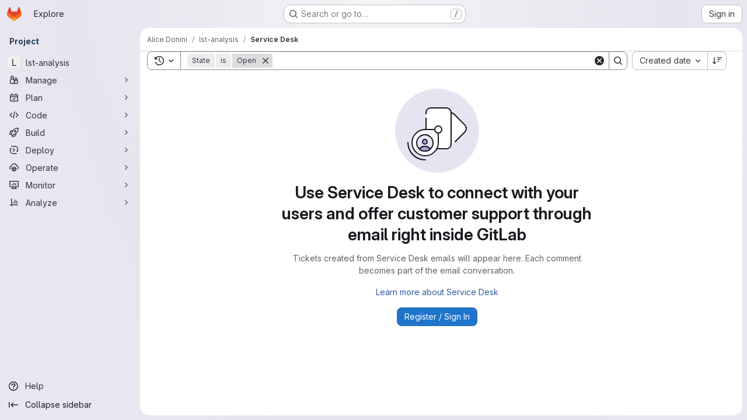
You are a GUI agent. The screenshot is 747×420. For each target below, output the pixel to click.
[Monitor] (70, 185)
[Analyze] (70, 202)
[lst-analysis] (70, 62)
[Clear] (599, 61)
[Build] (70, 132)
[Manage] (70, 80)
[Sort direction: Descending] (717, 60)
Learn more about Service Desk (437, 292)
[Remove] (266, 61)
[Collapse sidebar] (70, 405)
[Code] (70, 115)
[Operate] (70, 167)
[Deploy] (70, 150)
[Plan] (70, 97)
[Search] (433, 61)
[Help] (70, 386)
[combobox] (669, 60)
